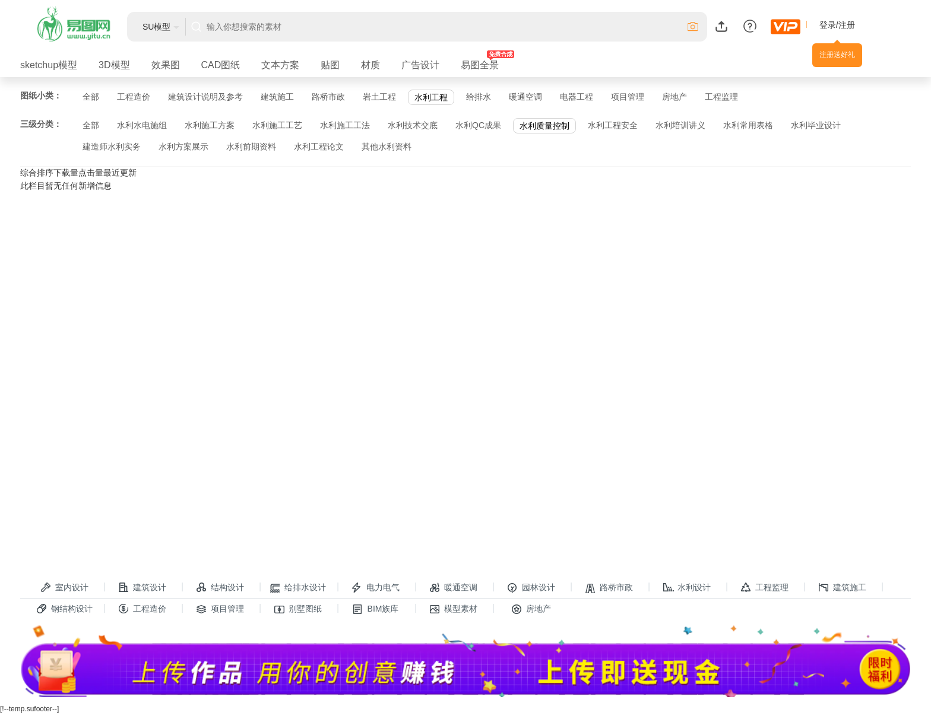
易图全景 (480, 65)
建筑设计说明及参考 (205, 96)
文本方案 (280, 65)
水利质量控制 (544, 126)
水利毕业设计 (816, 125)
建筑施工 (277, 96)
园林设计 (531, 588)
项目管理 (627, 96)
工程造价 (133, 96)
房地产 (674, 96)
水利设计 (687, 588)
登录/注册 (837, 25)
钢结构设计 (65, 609)
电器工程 (576, 96)
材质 (370, 65)
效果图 (165, 65)
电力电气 (376, 588)
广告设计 (420, 65)
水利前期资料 (251, 146)
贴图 (330, 65)
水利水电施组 (142, 125)
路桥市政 (328, 96)
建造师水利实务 (112, 146)
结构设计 (220, 588)
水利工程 (431, 97)
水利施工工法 (345, 125)
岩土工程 (379, 96)
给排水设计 (298, 588)
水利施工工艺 (277, 125)
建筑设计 (142, 588)
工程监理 (721, 96)
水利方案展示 (183, 146)
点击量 (90, 172)
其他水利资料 (386, 146)
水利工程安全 (613, 125)
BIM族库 (376, 609)
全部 (91, 96)
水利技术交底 (413, 125)
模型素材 (453, 609)
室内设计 (64, 588)
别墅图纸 (298, 609)
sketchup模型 (48, 65)
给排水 (478, 96)
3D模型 (114, 65)
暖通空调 (525, 96)
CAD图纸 (220, 65)
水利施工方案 (210, 125)
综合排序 (36, 172)
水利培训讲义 (680, 125)
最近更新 (120, 172)
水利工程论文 (319, 146)
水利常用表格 (748, 125)
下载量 (65, 172)
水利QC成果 (478, 125)
